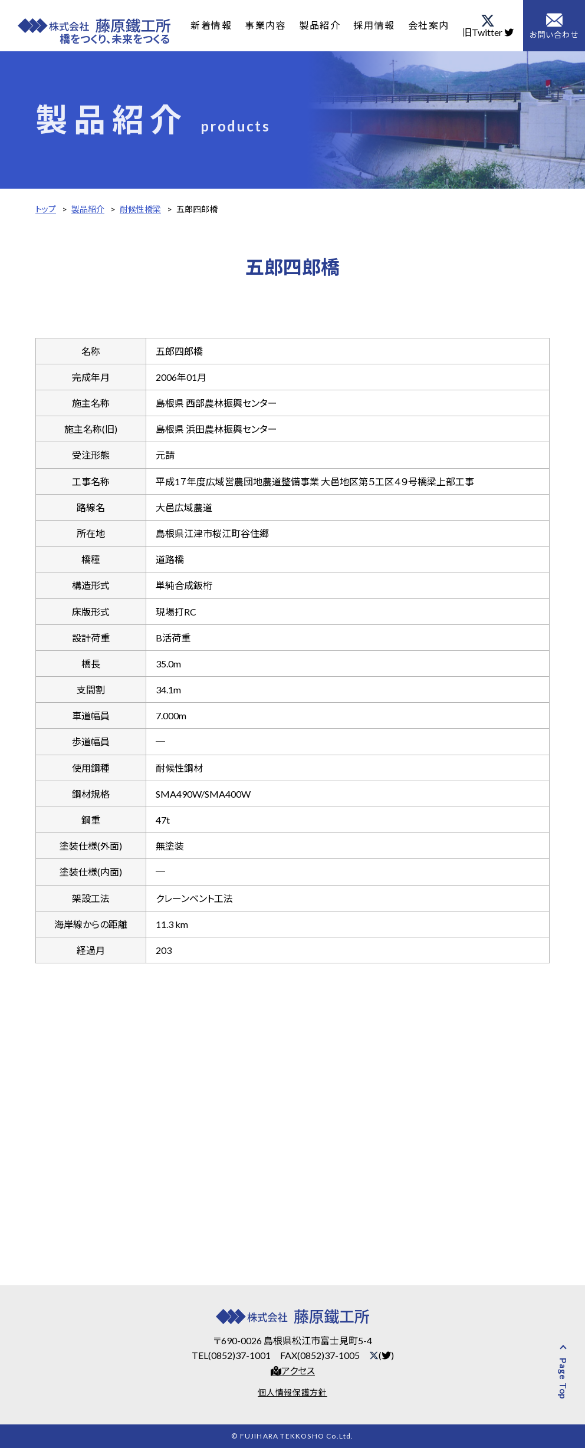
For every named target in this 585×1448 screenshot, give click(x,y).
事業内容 (266, 25)
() (381, 1355)
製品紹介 (321, 25)
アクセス (293, 1371)
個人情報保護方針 (292, 1392)
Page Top (562, 1379)
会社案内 (431, 25)
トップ (45, 209)
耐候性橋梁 (140, 209)
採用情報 (376, 25)
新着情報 (211, 25)
